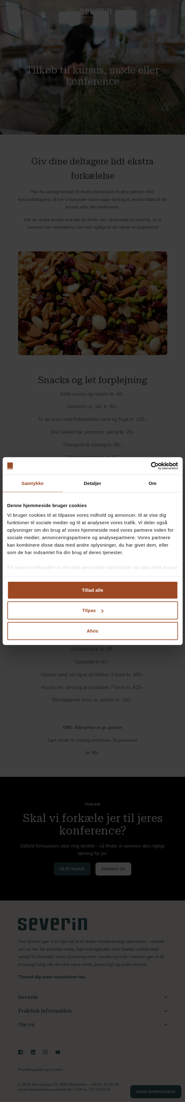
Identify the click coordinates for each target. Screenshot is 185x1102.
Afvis (92, 630)
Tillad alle (92, 589)
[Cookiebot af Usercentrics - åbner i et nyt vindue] (150, 466)
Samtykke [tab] (32, 483)
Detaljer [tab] (92, 483)
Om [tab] (152, 483)
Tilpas (92, 610)
